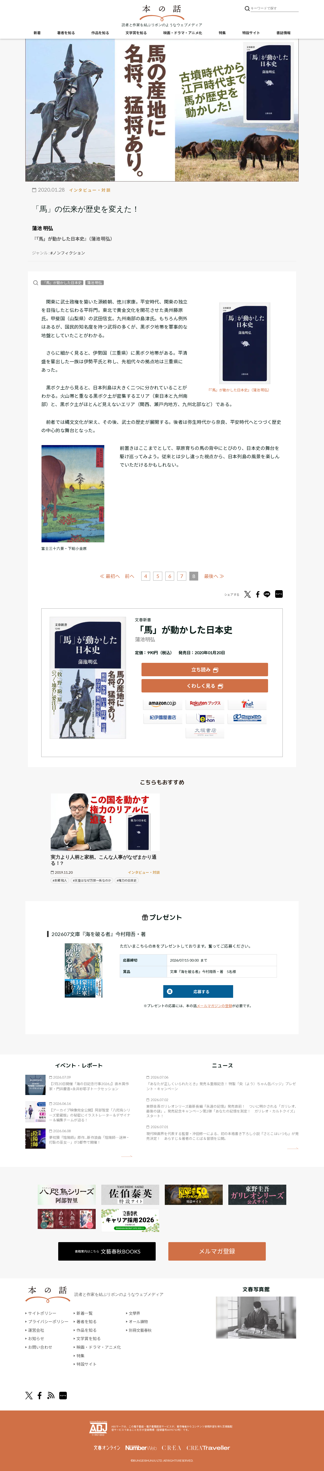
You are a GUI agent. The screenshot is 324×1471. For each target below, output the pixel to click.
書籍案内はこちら (108, 1250)
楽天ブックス (205, 705)
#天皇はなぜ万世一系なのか (92, 880)
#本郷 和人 (60, 880)
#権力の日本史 (127, 880)
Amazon (162, 705)
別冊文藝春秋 (141, 1329)
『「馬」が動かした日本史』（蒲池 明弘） (241, 390)
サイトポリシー (42, 1312)
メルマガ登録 (217, 1250)
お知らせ (36, 1338)
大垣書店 (205, 733)
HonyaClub (247, 719)
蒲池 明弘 (42, 228)
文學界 (135, 1312)
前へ (129, 576)
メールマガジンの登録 (214, 1005)
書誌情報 (283, 33)
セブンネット (247, 705)
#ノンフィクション (67, 252)
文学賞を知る (136, 33)
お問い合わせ (40, 1346)
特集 (222, 33)
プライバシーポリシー (48, 1321)
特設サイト (251, 33)
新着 (37, 33)
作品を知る (100, 33)
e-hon (205, 719)
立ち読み (201, 669)
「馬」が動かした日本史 (62, 283)
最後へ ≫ (215, 576)
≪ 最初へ (109, 576)
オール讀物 (139, 1321)
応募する (186, 991)
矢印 (127, 1156)
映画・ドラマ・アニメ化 (182, 33)
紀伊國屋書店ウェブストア (162, 719)
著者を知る (66, 33)
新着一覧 (84, 1312)
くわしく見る (201, 685)
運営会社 (36, 1329)
